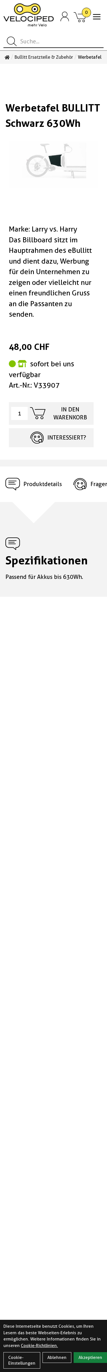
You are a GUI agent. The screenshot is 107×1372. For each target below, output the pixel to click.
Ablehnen (56, 1357)
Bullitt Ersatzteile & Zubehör (44, 57)
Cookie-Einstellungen (21, 1360)
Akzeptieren (90, 1357)
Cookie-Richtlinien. (39, 1345)
